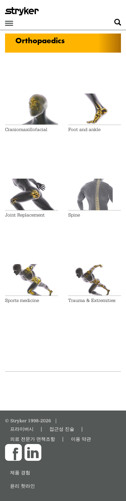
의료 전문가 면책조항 (32, 439)
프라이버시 (22, 429)
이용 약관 (81, 439)
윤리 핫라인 (22, 486)
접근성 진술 (61, 429)
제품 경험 (20, 472)
